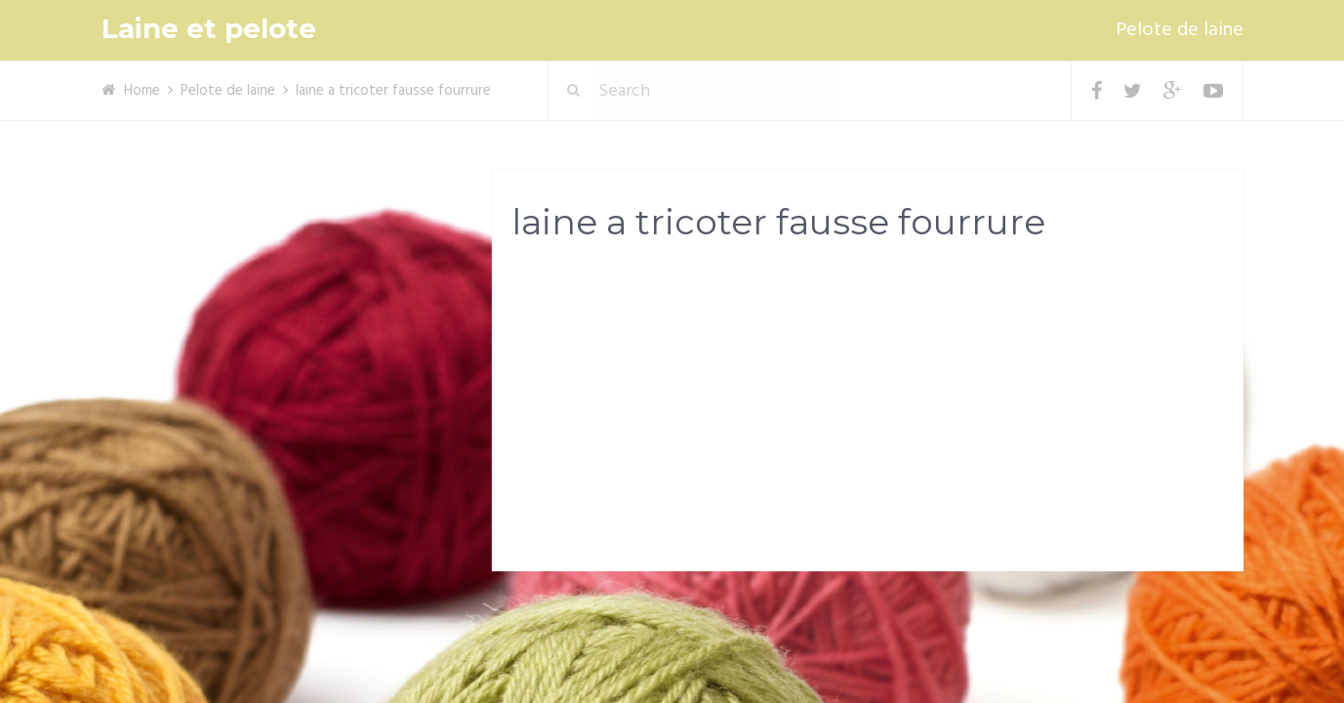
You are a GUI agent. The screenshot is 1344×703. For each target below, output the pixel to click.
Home (142, 91)
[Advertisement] (867, 411)
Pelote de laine (1179, 30)
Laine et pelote (209, 29)
